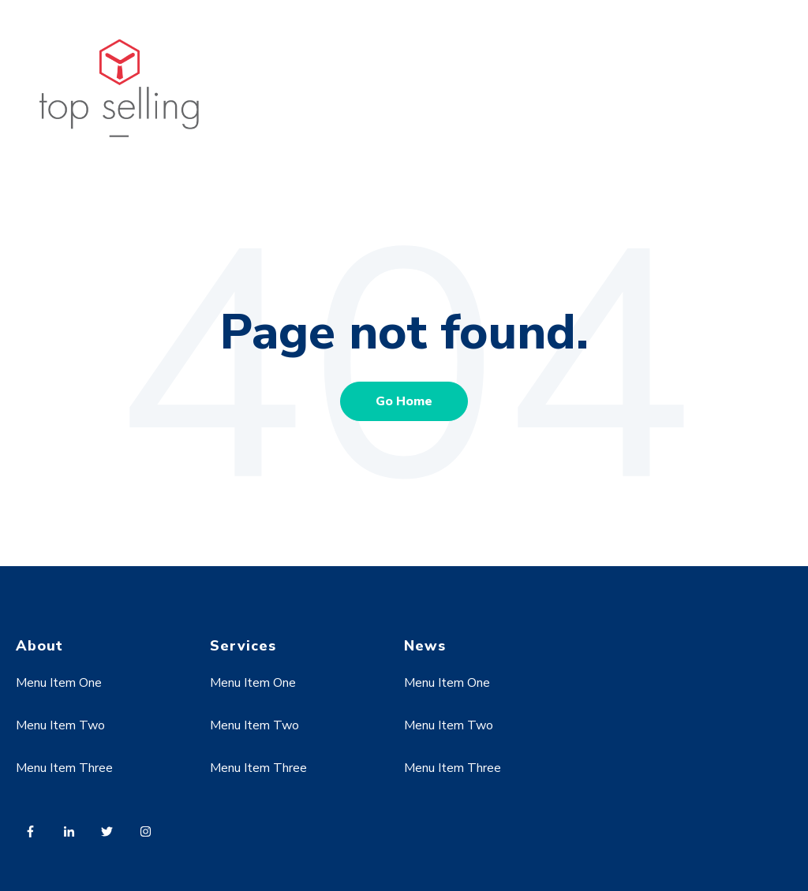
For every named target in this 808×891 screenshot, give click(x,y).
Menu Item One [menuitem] (59, 683)
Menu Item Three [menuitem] (64, 768)
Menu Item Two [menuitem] (60, 725)
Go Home (404, 401)
